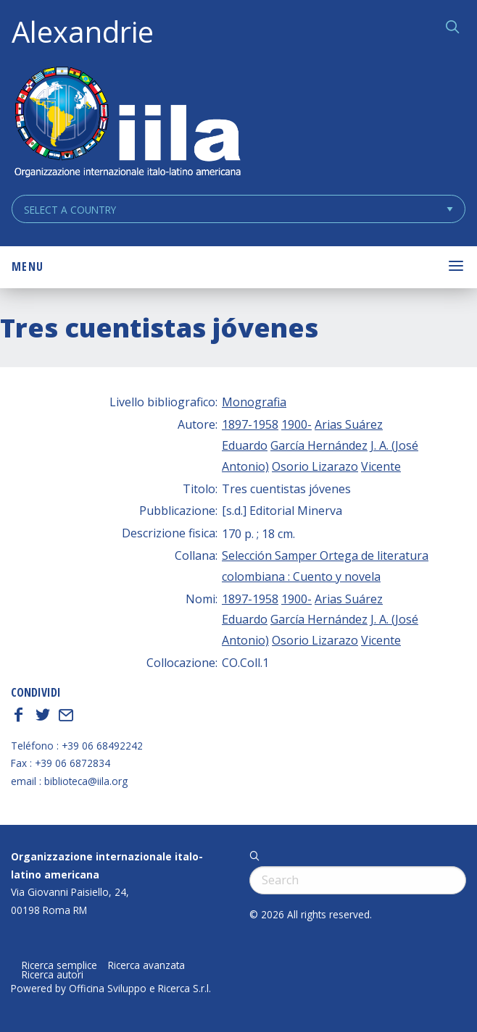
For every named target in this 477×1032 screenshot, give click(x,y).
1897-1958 (250, 424)
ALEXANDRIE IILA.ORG (127, 123)
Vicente (381, 466)
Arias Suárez (349, 424)
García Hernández (319, 445)
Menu (27, 266)
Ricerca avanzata (146, 965)
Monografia (254, 402)
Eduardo (244, 445)
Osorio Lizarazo (315, 466)
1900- (296, 424)
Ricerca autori (52, 975)
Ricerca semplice (59, 965)
